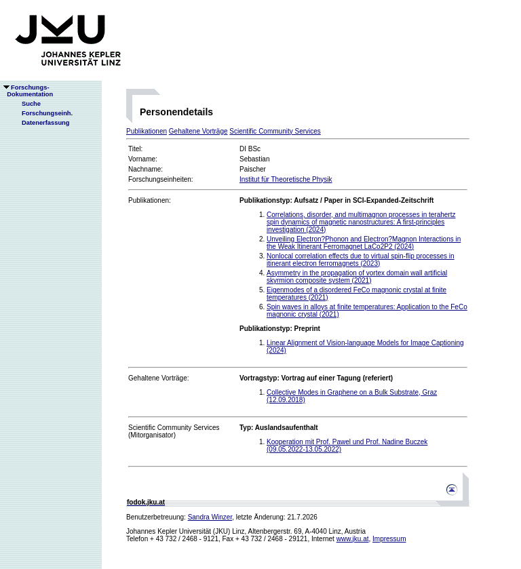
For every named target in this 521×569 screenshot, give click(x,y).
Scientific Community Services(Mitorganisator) (173, 431)
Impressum (389, 539)
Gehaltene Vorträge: (158, 378)
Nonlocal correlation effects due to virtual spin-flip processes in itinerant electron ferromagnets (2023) (361, 259)
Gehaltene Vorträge (198, 131)
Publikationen (146, 131)
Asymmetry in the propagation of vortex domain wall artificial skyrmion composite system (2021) (357, 276)
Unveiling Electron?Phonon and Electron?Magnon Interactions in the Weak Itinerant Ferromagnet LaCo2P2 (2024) (364, 242)
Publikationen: (149, 200)
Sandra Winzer (210, 517)
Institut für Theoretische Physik (285, 179)
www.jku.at (352, 539)
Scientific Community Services (274, 131)
